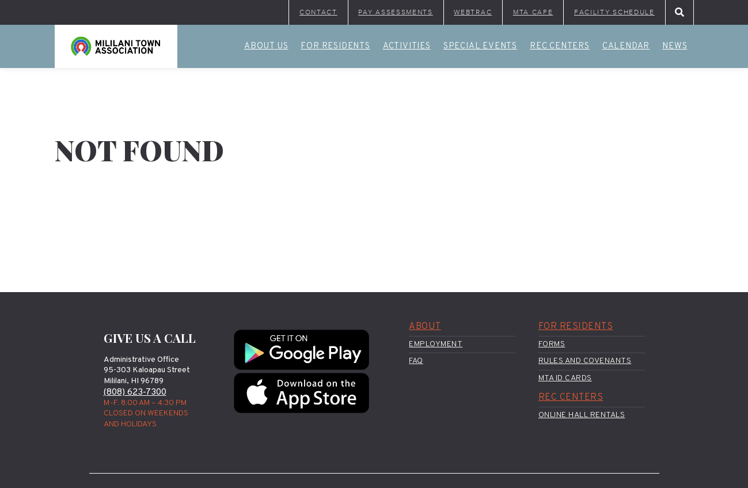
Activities (407, 47)
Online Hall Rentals (581, 417)
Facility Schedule (610, 13)
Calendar (626, 47)
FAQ (416, 362)
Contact (286, 13)
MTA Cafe (521, 13)
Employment (435, 345)
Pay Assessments (371, 13)
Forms (551, 345)
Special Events (480, 47)
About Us (266, 47)
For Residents (335, 47)
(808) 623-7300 (136, 393)
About (425, 328)
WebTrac (456, 13)
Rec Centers (560, 47)
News (674, 47)
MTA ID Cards (565, 379)
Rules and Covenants (585, 362)
